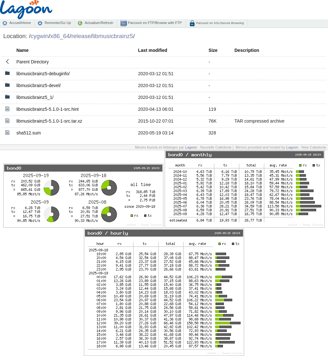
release (81, 36)
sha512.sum (28, 132)
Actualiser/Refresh (99, 23)
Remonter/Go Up (58, 23)
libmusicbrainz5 (112, 36)
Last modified (152, 50)
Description (246, 50)
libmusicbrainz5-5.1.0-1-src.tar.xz (49, 121)
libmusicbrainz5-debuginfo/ (43, 73)
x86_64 (60, 36)
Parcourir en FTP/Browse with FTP (154, 23)
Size (213, 50)
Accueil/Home (20, 23)
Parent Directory (32, 61)
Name (22, 50)
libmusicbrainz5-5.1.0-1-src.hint (47, 109)
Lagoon (191, 147)
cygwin (39, 36)
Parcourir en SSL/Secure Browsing (219, 23)
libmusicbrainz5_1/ (34, 97)
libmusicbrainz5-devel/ (38, 85)
